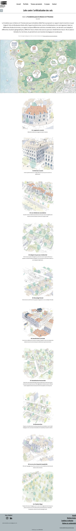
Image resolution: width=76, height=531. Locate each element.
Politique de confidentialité (69, 523)
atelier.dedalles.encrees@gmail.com (9, 523)
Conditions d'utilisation (67, 521)
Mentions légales (71, 518)
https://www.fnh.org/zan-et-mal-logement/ (50, 36)
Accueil (74, 515)
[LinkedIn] (10, 518)
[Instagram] (7, 518)
